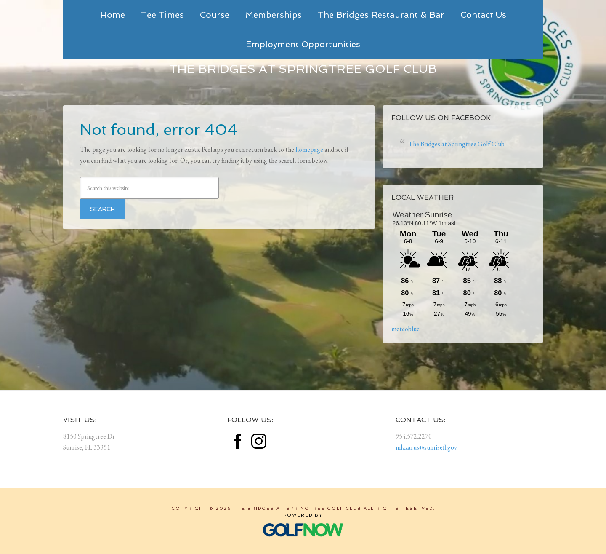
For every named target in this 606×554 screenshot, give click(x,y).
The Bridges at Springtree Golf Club (303, 69)
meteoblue (405, 328)
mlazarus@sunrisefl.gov (426, 447)
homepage (309, 149)
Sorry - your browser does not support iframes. (454, 264)
